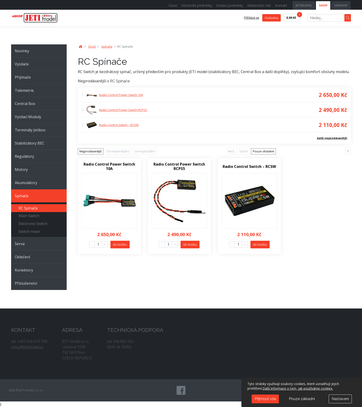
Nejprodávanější (90, 151)
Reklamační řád (259, 5)
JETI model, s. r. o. (40, 17)
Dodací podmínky (229, 5)
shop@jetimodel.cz (27, 346)
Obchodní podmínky (196, 5)
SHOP (323, 5)
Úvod (173, 5)
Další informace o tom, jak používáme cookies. (297, 388)
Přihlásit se (251, 17)
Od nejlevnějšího (118, 151)
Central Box (25, 103)
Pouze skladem (263, 151)
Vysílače (22, 64)
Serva (20, 243)
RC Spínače (28, 208)
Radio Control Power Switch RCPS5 (123, 110)
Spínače (21, 195)
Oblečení (22, 256)
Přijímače (23, 77)
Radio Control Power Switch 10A (121, 95)
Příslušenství (26, 283)
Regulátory (24, 156)
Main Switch (29, 215)
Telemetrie (24, 90)
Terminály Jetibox (30, 130)
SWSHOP (340, 5)
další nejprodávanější (332, 138)
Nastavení (340, 399)
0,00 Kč (293, 17)
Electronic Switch (33, 223)
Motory (21, 169)
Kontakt (281, 5)
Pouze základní (302, 399)
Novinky (22, 50)
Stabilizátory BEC (29, 143)
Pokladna (271, 18)
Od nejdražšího (144, 151)
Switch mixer (29, 231)
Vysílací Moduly (28, 116)
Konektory (24, 270)
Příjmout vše (265, 399)
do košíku (120, 244)
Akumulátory (26, 182)
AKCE (231, 151)
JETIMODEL (304, 5)
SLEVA (243, 151)
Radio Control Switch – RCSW (119, 125)
